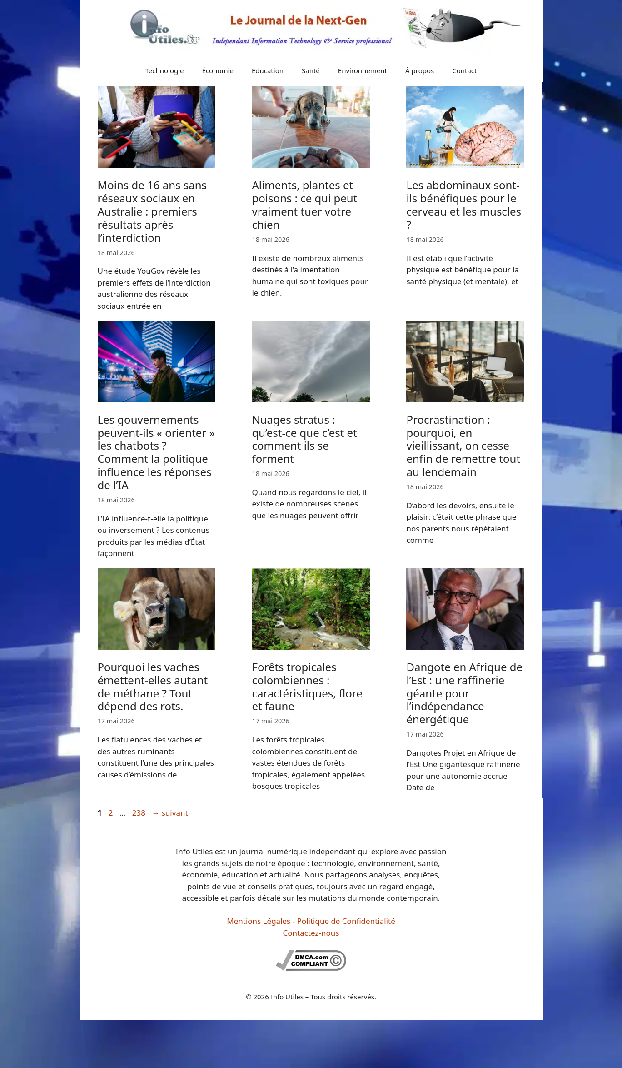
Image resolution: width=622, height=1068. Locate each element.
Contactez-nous (311, 933)
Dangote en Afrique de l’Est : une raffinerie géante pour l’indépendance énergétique (464, 693)
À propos (419, 70)
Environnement (362, 70)
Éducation (268, 70)
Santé (311, 70)
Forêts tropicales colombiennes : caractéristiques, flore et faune (307, 686)
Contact (464, 70)
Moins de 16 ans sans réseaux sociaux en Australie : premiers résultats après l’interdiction (152, 211)
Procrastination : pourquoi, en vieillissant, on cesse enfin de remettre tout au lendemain (463, 445)
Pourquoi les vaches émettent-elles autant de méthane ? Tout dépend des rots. (153, 686)
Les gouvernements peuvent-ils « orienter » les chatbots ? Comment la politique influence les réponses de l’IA (156, 452)
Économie (218, 70)
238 (140, 812)
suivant (170, 812)
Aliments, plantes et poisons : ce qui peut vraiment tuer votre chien (304, 204)
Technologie (164, 70)
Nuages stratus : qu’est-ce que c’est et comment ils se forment (304, 439)
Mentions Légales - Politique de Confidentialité (311, 921)
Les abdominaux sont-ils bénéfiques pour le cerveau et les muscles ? (463, 204)
